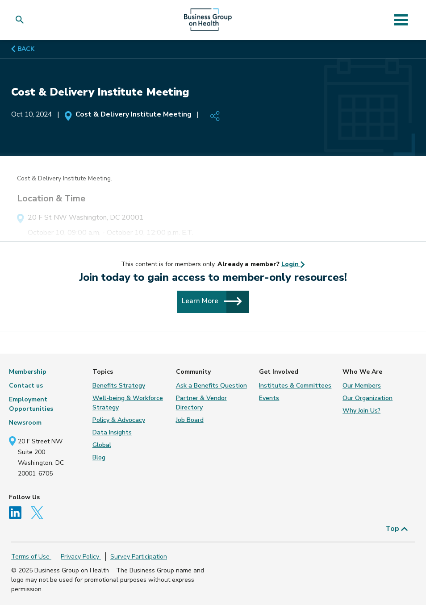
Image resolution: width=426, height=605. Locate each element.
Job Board (190, 420)
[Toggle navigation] (401, 19)
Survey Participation (138, 556)
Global (101, 445)
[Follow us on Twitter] (40, 512)
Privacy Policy (81, 556)
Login (293, 264)
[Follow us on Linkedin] (19, 512)
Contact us (26, 385)
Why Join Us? (361, 410)
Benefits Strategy (118, 385)
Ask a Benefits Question (211, 385)
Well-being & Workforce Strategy (127, 403)
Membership (27, 371)
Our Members (361, 385)
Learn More (212, 301)
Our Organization (367, 398)
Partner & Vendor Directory (201, 403)
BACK (22, 49)
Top (396, 529)
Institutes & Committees (295, 385)
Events (269, 398)
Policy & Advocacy (118, 420)
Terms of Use (31, 556)
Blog (98, 457)
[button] (21, 20)
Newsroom (25, 422)
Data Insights (112, 432)
